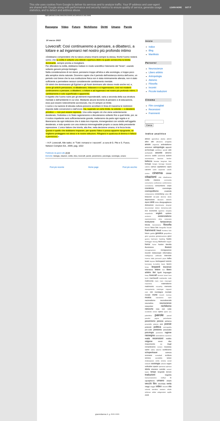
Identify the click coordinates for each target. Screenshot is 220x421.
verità (169, 383)
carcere (148, 169)
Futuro (76, 27)
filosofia (167, 224)
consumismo (160, 186)
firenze (147, 227)
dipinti (147, 202)
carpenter (161, 169)
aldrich (169, 139)
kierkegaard (160, 261)
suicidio (162, 369)
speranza (162, 366)
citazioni (64, 156)
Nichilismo (90, 27)
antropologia (158, 147)
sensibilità (158, 358)
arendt (165, 150)
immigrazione (166, 250)
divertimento (159, 205)
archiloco (158, 150)
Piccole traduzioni (158, 91)
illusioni (168, 247)
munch (161, 295)
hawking (162, 239)
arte (170, 150)
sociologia (116, 156)
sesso (169, 358)
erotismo (148, 216)
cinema (157, 173)
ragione (168, 332)
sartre (147, 350)
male (170, 278)
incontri (148, 253)
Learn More (176, 7)
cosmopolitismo (152, 191)
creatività (167, 191)
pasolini (147, 318)
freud (159, 230)
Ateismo (153, 80)
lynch (147, 278)
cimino (147, 173)
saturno (158, 350)
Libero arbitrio (156, 72)
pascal (169, 315)
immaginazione (150, 250)
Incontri (152, 87)
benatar (156, 161)
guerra (147, 239)
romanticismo (150, 347)
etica (75, 156)
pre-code (148, 330)
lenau (147, 267)
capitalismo (161, 167)
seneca (148, 358)
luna (169, 275)
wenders (155, 389)
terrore (169, 372)
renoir (160, 341)
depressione (150, 200)
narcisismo (160, 297)
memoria (168, 286)
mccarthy (159, 286)
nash (170, 297)
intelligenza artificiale (153, 255)
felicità (147, 225)
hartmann (154, 239)
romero (159, 347)
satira (153, 350)
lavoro (169, 264)
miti (151, 292)
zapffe (169, 392)
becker (169, 158)
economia (153, 211)
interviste (167, 255)
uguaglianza (150, 381)
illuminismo (149, 247)
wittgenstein (161, 392)
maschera (148, 284)
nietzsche (149, 309)
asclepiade (149, 153)
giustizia (152, 236)
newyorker (149, 306)
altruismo (159, 142)
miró (146, 292)
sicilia (157, 361)
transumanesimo (151, 378)
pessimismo (97, 156)
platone (155, 324)
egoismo (161, 211)
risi (161, 344)
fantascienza (165, 222)
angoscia (156, 144)
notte (169, 309)
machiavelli (153, 278)
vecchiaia (161, 384)
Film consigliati (156, 105)
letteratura (149, 270)
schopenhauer (151, 352)
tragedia (168, 375)
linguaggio (167, 272)
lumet (166, 275)
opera (160, 312)
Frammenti (154, 113)
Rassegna (51, 27)
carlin (155, 169)
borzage (162, 164)
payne (157, 318)
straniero (154, 369)
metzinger (160, 289)
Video (64, 27)
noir (163, 309)
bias (170, 161)
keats (147, 261)
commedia (167, 180)
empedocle (149, 213)
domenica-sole (166, 208)
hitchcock (162, 242)
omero (155, 312)
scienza (168, 352)
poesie (167, 324)
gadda (152, 233)
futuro (147, 233)
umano (123, 156)
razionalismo (160, 336)
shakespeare (149, 361)
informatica (167, 253)
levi (163, 270)
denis (170, 197)
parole (88, 156)
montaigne (159, 292)
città (159, 177)
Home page (93, 167)
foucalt (169, 227)
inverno (147, 258)
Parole (128, 27)
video (159, 386)
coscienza (149, 188)
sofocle (163, 364)
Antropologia (155, 76)
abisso (147, 139)
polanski (148, 327)
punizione (159, 333)
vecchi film (151, 383)
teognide (161, 372)
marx (161, 281)
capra (169, 167)
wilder (154, 392)
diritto (157, 202)
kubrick (168, 261)
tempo (153, 372)
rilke (170, 341)
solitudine (149, 366)
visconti (165, 386)
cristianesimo (149, 194)
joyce (164, 258)
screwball (158, 355)
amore (148, 144)
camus (153, 167)
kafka (169, 258)
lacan (163, 264)
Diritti (104, 27)
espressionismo (150, 219)
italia (152, 258)
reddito (168, 338)
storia (147, 369)
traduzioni (150, 374)
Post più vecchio (130, 167)
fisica (152, 227)
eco (146, 211)
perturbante (167, 318)
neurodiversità (166, 300)
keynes (152, 261)
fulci (170, 230)
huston (161, 244)
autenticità (161, 156)
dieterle (168, 200)
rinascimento (150, 344)
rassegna (150, 335)
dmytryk (169, 205)
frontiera (165, 230)
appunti (168, 147)
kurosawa (148, 264)
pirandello (148, 324)
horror (147, 244)
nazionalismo (150, 300)
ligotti (159, 272)
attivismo (148, 156)
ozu (170, 312)
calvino (147, 167)
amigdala (168, 142)
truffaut (163, 378)
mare (156, 281)
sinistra (163, 361)
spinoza (168, 366)
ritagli (169, 344)
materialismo (166, 284)
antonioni (148, 147)
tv (170, 378)
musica (148, 297)
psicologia (107, 156)
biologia (56, 156)
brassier (168, 164)
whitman (148, 392)
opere (166, 312)
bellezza (148, 161)
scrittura (168, 355)
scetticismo (167, 350)
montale (168, 292)
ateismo (168, 153)
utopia (169, 381)
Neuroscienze (156, 68)
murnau (169, 295)
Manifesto (154, 54)
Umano (115, 27)
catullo (169, 169)
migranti (168, 289)
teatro (147, 372)
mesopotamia (150, 289)
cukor (167, 194)
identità (169, 244)
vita (170, 386)
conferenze (158, 183)
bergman (164, 161)
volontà (147, 389)
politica (157, 327)
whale (169, 389)
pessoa (160, 321)
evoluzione (149, 222)
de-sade (156, 197)
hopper (169, 242)
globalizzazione (161, 236)
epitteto (168, 213)
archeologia (149, 150)
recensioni (157, 338)
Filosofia (153, 83)
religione (148, 341)
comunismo (149, 183)
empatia (168, 211)
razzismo (168, 336)
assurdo (158, 153)
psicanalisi (167, 330)
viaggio (152, 386)
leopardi (156, 266)
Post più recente (57, 167)
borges (154, 164)
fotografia (162, 227)
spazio (155, 366)
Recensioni (154, 109)
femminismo (156, 225)
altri (152, 142)
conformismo (167, 183)
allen (147, 142)
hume (154, 244)
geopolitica (168, 233)
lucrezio (160, 275)
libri (154, 272)
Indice (152, 46)
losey (147, 275)
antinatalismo (166, 144)
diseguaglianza (165, 202)
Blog (151, 50)
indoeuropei (156, 253)
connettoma (149, 186)
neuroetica (149, 303)
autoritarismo (149, 158)
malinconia (149, 281)
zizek (147, 395)
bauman (160, 158)
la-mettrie (156, 264)
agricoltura (155, 139)
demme (163, 197)
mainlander (163, 278)
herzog (155, 242)
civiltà (70, 156)
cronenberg (159, 194)
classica (157, 180)
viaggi (147, 386)
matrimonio (149, 286)
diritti (152, 202)
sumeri (169, 369)
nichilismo (166, 306)
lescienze (167, 267)
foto (156, 227)
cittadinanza (167, 177)
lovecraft (81, 156)
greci (169, 236)
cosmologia (167, 188)
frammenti (150, 230)
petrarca (168, 321)
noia (157, 309)
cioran (169, 173)
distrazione (149, 205)
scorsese (148, 355)
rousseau (167, 347)
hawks (169, 239)
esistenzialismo (164, 216)
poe (161, 324)
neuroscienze (165, 303)
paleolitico (148, 315)
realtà (147, 338)
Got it (188, 7)
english (159, 213)
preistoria (157, 330)
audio (154, 156)
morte (154, 295)
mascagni (168, 281)
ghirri (146, 236)
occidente (148, 312)
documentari (149, 208)
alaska (163, 139)
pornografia (167, 327)
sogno (169, 364)
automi (168, 156)
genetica (159, 233)
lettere (157, 269)
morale (147, 295)
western (162, 389)
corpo (169, 186)
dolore (157, 208)
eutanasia (168, 219)
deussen (160, 200)
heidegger (148, 242)
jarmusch (158, 258)
